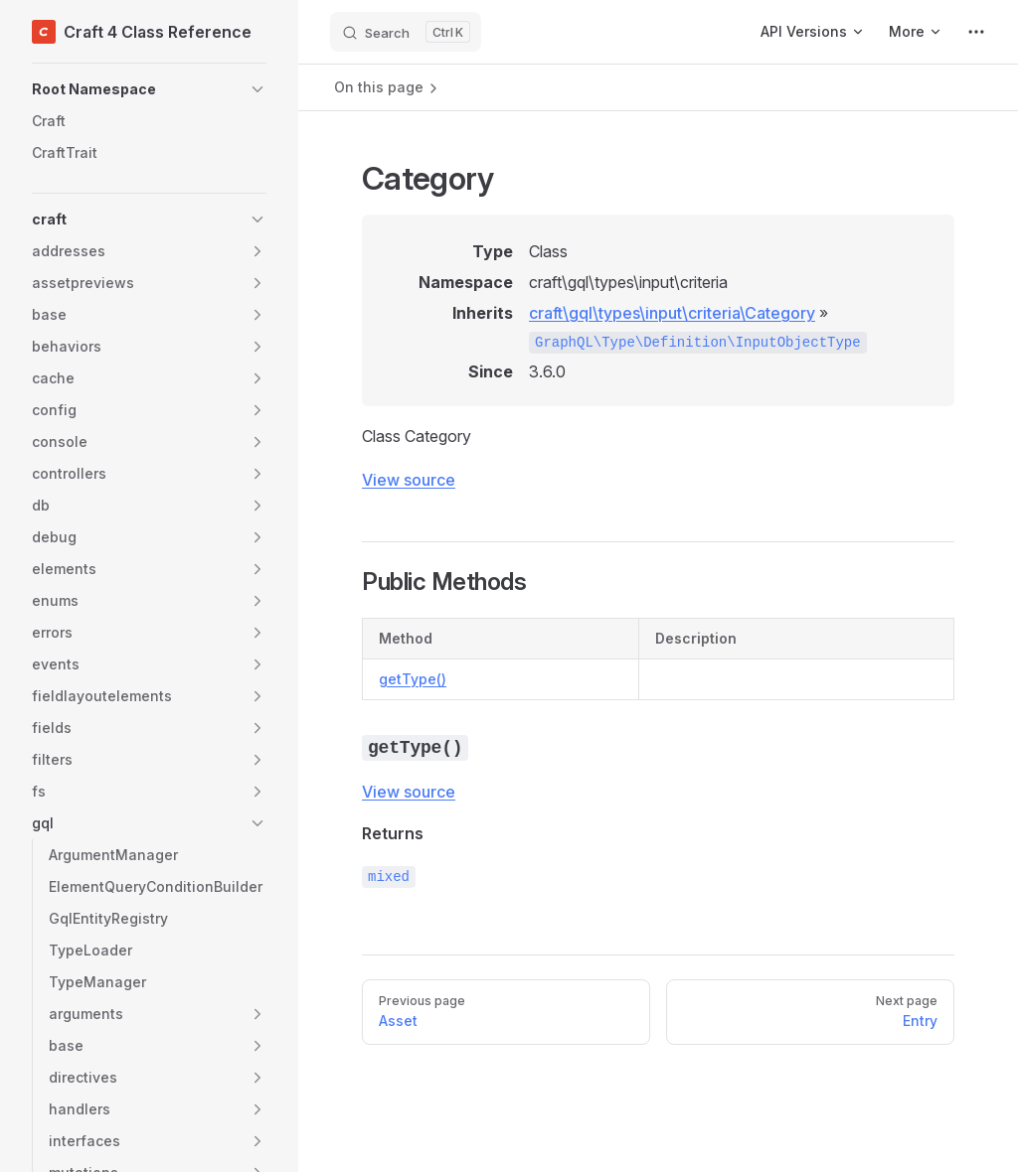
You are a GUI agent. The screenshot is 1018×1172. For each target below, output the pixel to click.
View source (408, 480)
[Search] (405, 32)
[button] (149, 89)
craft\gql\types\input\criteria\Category (672, 313)
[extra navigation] (976, 32)
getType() (412, 678)
